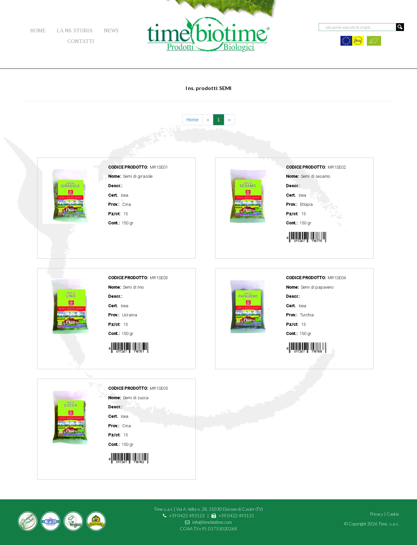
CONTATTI (80, 41)
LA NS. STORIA (75, 30)
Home (192, 119)
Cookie (393, 514)
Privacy (376, 514)
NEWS (111, 30)
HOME (38, 30)
